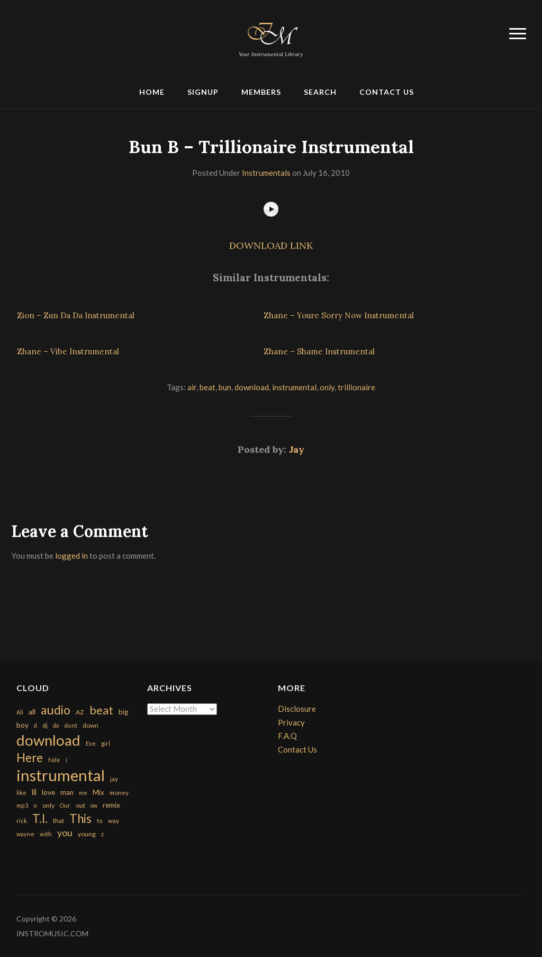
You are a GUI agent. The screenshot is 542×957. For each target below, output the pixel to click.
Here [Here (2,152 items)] (29, 757)
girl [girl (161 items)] (105, 743)
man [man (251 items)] (67, 792)
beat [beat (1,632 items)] (101, 710)
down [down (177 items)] (90, 725)
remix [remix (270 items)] (111, 805)
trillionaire (356, 387)
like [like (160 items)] (21, 792)
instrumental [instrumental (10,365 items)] (60, 775)
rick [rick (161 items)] (21, 820)
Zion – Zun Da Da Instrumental (75, 315)
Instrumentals (266, 172)
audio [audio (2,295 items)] (55, 710)
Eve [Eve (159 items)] (91, 743)
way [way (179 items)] (113, 821)
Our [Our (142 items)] (65, 805)
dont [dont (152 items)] (70, 725)
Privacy (291, 722)
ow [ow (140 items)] (94, 805)
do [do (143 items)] (56, 725)
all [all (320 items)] (32, 711)
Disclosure (297, 708)
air (191, 387)
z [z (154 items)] (102, 833)
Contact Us (386, 91)
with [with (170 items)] (46, 833)
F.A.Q (287, 735)
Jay (296, 449)
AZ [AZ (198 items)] (80, 712)
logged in (71, 555)
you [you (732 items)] (65, 832)
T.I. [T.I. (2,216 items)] (40, 818)
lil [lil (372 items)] (34, 792)
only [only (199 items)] (48, 805)
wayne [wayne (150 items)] (25, 833)
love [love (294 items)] (48, 792)
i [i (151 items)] (66, 759)
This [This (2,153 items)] (80, 818)
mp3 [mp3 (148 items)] (22, 805)
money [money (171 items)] (119, 792)
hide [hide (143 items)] (54, 759)
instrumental (294, 387)
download (251, 387)
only (327, 387)
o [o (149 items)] (35, 805)
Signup (203, 91)
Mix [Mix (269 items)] (98, 792)
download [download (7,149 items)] (48, 740)
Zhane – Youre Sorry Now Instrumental (339, 315)
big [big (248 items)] (123, 712)
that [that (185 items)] (58, 821)
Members (261, 91)
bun (225, 387)
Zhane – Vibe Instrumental (68, 351)
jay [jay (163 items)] (114, 778)
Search (320, 91)
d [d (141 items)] (35, 725)
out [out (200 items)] (80, 805)
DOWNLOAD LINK (271, 245)
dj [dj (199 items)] (45, 725)
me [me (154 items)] (83, 792)
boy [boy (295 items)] (22, 724)
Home (152, 91)
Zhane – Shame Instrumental (319, 351)
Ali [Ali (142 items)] (19, 712)
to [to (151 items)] (100, 820)
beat (207, 387)
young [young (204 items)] (87, 834)
